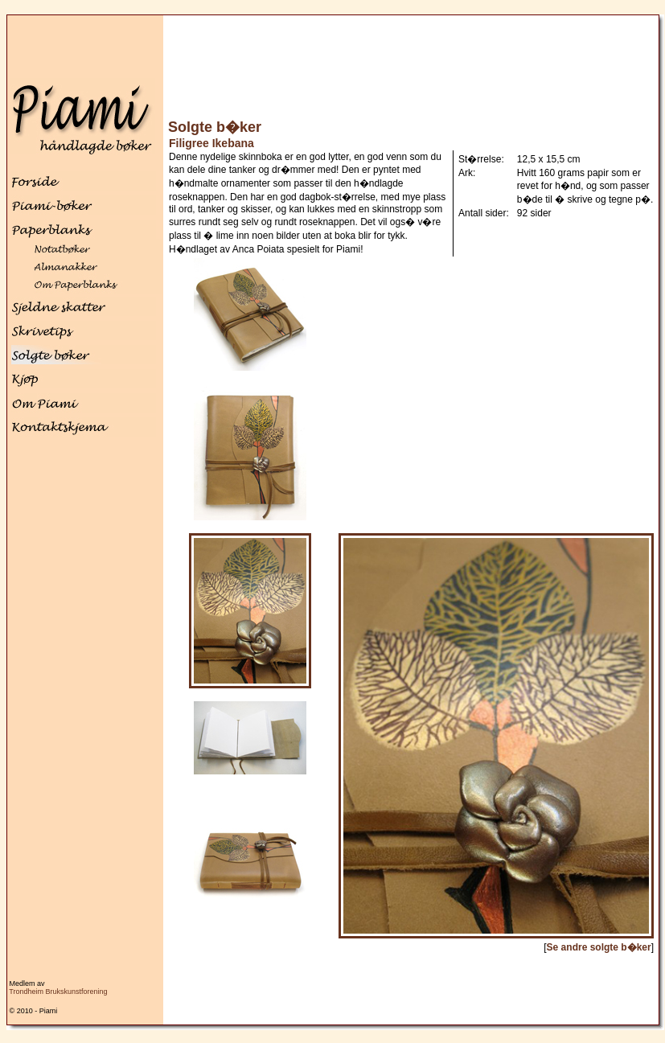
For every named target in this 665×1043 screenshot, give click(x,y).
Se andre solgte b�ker (599, 947)
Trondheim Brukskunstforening (58, 992)
